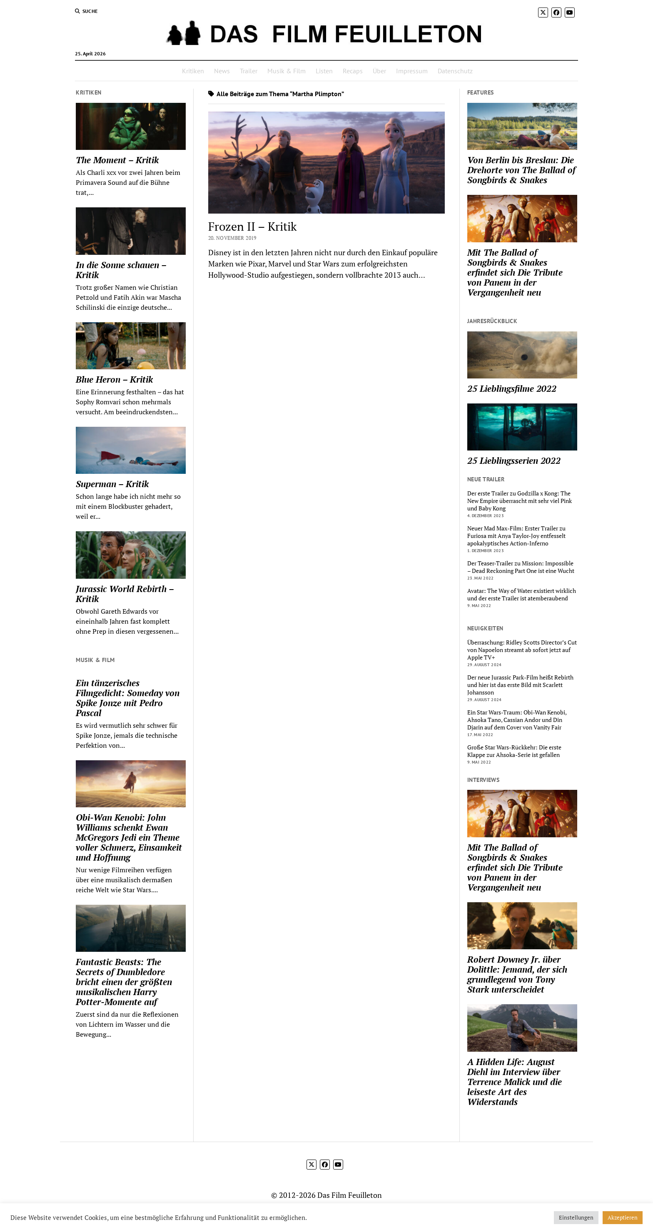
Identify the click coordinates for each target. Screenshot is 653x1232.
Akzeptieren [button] (623, 1217)
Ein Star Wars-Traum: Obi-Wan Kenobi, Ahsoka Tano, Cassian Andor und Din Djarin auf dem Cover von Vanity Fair (516, 720)
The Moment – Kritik (117, 160)
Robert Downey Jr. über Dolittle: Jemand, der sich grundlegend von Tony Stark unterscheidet (517, 974)
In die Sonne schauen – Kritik (121, 270)
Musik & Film (286, 71)
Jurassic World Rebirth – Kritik (125, 594)
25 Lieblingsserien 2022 (514, 460)
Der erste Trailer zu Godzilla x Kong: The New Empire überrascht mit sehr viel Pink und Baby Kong (519, 501)
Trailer (248, 71)
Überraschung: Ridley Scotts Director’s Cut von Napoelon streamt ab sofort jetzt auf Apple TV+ (522, 650)
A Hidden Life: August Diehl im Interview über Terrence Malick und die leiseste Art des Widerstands (514, 1082)
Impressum (412, 71)
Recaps (353, 71)
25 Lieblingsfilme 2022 (511, 388)
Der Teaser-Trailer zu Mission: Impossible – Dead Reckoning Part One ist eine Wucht (520, 567)
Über (379, 71)
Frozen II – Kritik (252, 226)
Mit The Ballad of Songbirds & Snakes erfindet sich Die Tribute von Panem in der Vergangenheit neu (515, 272)
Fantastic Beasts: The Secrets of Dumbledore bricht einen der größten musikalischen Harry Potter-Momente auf (124, 982)
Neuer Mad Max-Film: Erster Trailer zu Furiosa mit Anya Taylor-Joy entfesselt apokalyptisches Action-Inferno (516, 536)
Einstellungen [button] (576, 1217)
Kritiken (193, 71)
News (222, 71)
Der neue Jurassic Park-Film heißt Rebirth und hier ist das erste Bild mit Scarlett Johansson (520, 685)
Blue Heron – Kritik (114, 379)
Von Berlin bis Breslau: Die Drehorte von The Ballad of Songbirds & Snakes (521, 170)
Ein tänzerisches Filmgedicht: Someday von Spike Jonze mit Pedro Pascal (127, 698)
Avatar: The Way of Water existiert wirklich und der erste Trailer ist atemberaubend (521, 594)
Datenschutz (455, 71)
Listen (324, 71)
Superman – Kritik (112, 484)
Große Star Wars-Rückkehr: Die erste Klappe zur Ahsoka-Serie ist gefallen (514, 751)
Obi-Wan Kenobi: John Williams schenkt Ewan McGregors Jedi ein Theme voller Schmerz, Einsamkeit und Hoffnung (129, 837)
